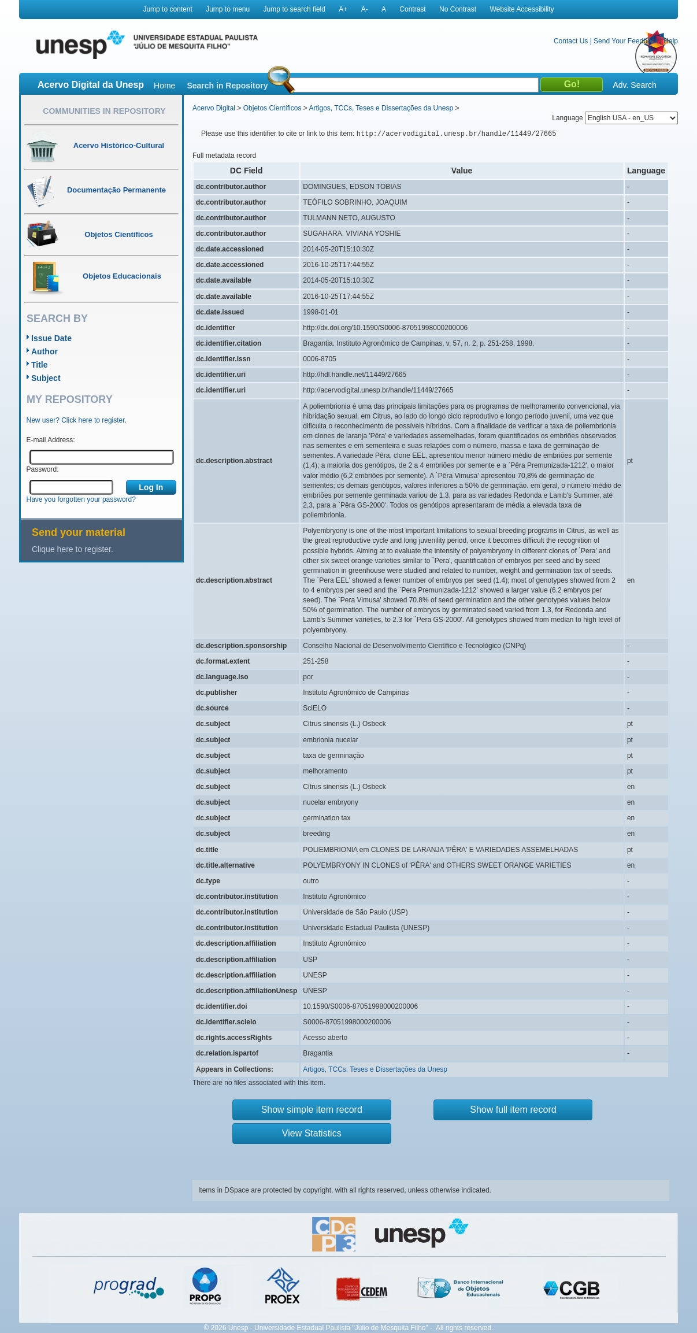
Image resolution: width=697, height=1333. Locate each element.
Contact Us (571, 41)
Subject (46, 378)
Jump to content (167, 9)
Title (39, 364)
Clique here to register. (72, 549)
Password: (43, 469)
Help (670, 41)
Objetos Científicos (272, 108)
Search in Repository (227, 85)
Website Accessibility (522, 9)
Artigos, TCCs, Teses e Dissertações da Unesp (381, 108)
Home (164, 85)
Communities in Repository (104, 111)
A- (364, 9)
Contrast (412, 9)
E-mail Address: (51, 440)
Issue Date (51, 338)
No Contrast (457, 9)
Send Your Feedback (626, 41)
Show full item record (513, 1109)
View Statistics (312, 1133)
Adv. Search (634, 85)
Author (44, 351)
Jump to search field (294, 9)
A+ (343, 9)
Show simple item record (311, 1109)
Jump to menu (228, 9)
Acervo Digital (213, 108)
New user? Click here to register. (77, 420)
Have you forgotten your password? (81, 499)
